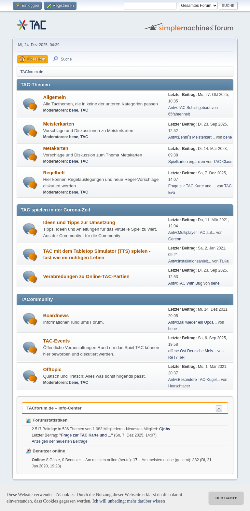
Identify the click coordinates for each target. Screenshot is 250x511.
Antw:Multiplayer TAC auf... (191, 232)
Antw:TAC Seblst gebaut (190, 107)
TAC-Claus (223, 161)
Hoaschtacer (179, 386)
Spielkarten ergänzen (186, 161)
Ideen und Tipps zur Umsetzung (79, 222)
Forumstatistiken (46, 420)
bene (73, 110)
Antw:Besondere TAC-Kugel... (194, 379)
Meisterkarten (58, 124)
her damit (226, 498)
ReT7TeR (176, 357)
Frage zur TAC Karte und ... (192, 186)
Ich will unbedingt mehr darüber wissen (128, 501)
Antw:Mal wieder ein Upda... (192, 322)
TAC (84, 110)
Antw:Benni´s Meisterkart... (191, 137)
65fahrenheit (179, 114)
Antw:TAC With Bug (185, 283)
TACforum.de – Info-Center (53, 408)
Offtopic (52, 369)
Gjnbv (164, 429)
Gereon (174, 239)
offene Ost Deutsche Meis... (192, 351)
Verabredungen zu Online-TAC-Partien (86, 276)
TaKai (224, 261)
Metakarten (55, 148)
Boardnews (56, 315)
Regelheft (54, 172)
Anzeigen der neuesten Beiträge (59, 441)
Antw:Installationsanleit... (189, 261)
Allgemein (54, 97)
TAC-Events (56, 340)
